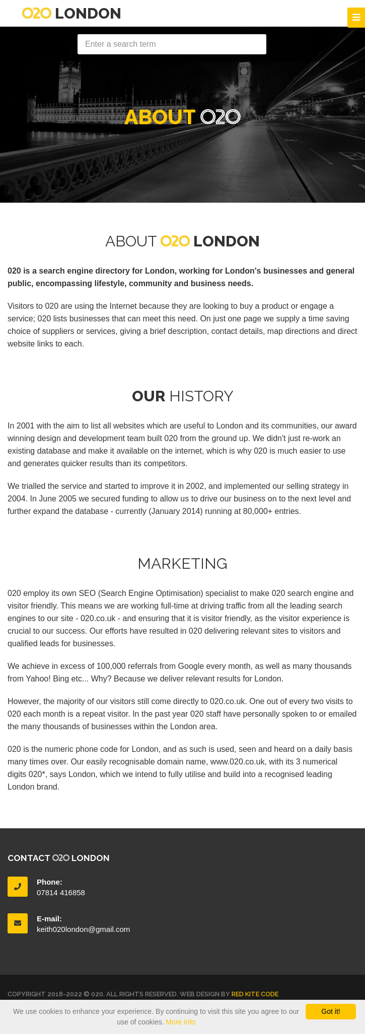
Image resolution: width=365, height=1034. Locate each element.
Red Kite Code (255, 994)
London (71, 13)
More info (180, 1022)
